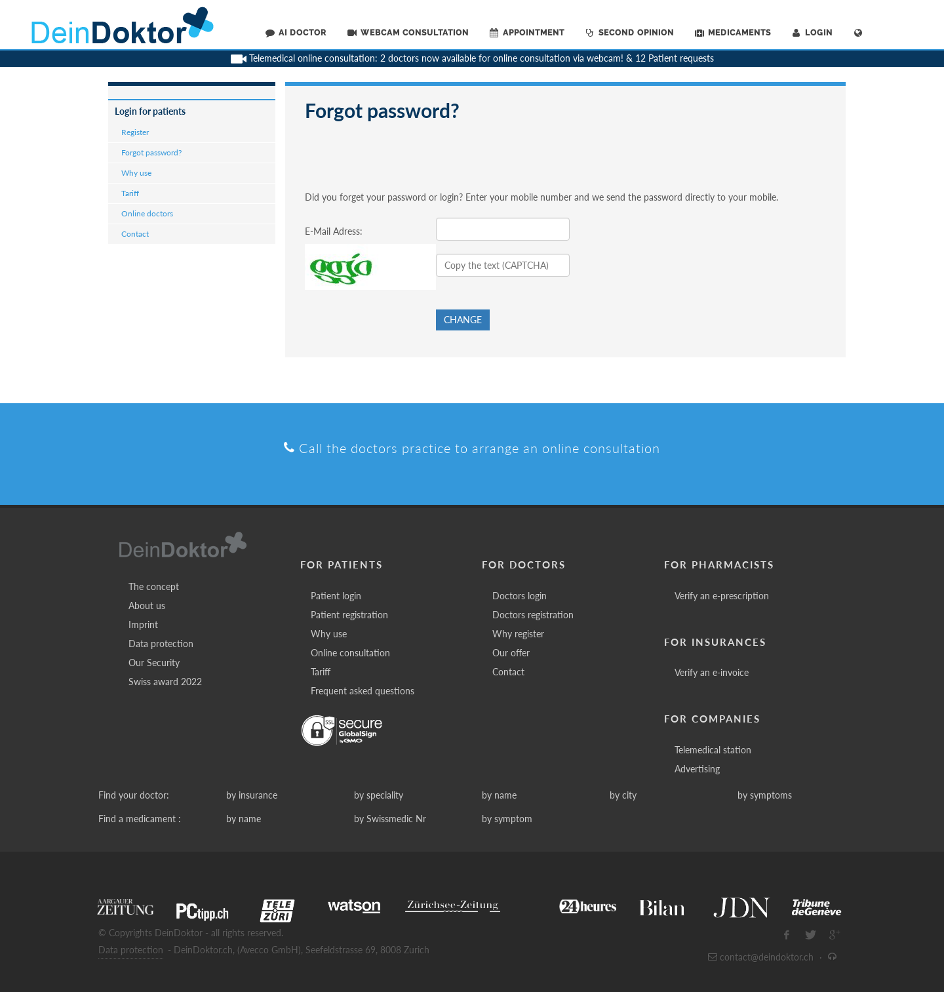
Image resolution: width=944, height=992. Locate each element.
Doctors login (519, 595)
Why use (136, 173)
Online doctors (147, 213)
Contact (135, 234)
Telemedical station (713, 749)
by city (623, 795)
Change (463, 319)
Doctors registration (533, 614)
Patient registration (349, 614)
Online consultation (350, 652)
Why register (518, 633)
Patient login (336, 595)
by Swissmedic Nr (390, 818)
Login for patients (150, 111)
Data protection (160, 643)
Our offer (511, 652)
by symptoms (765, 795)
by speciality (378, 795)
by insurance (251, 795)
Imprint (143, 624)
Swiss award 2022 (165, 681)
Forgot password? (151, 152)
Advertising (697, 768)
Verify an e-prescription (722, 595)
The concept (153, 586)
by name (499, 795)
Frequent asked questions (362, 690)
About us (146, 605)
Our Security (154, 662)
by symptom (507, 818)
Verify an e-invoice (712, 672)
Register (135, 132)
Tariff (130, 193)
